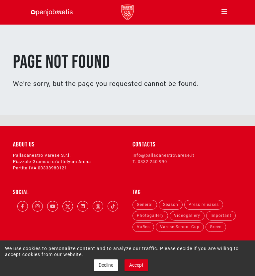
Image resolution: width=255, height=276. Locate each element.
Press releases (204, 204)
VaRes (143, 227)
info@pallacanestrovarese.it (163, 155)
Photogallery (150, 215)
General (145, 204)
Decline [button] (106, 265)
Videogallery (187, 215)
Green (216, 227)
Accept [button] (136, 265)
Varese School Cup (180, 227)
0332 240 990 (152, 161)
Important (221, 215)
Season (170, 204)
